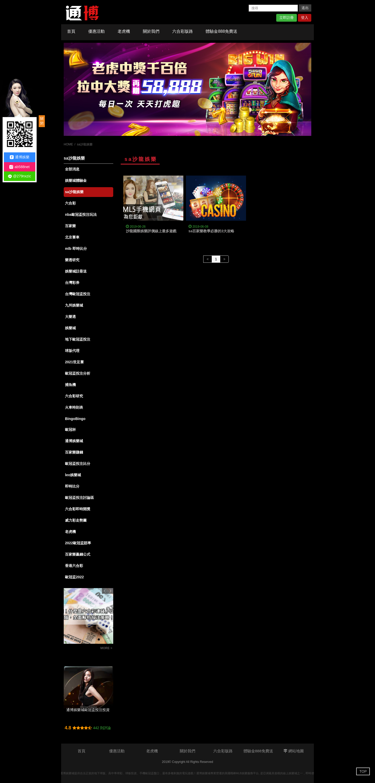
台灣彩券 (72, 283)
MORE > (106, 648)
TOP (363, 771)
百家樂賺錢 (74, 452)
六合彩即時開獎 (77, 509)
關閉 (42, 121)
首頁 (71, 31)
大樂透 (70, 317)
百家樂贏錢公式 (77, 554)
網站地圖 (293, 751)
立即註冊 (286, 17)
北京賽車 (72, 237)
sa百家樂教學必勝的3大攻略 (211, 231)
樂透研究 (72, 260)
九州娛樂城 (74, 305)
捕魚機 (70, 385)
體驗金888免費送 (221, 31)
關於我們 (151, 31)
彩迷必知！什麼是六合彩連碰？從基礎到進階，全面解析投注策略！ (81, 649)
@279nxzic (19, 176)
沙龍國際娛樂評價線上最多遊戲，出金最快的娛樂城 (167, 231)
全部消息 (72, 169)
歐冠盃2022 (74, 577)
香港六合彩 (74, 566)
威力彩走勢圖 (76, 520)
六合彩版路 (182, 31)
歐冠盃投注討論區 (79, 498)
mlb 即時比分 (76, 248)
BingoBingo (75, 419)
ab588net (19, 167)
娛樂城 (70, 328)
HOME (68, 144)
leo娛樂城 (73, 475)
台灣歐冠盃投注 (77, 294)
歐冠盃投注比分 (77, 463)
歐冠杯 (70, 429)
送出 (305, 8)
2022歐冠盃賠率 (78, 543)
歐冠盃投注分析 (77, 373)
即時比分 (72, 486)
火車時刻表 (74, 407)
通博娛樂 (19, 157)
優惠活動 (96, 31)
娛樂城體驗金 (76, 180)
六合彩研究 (74, 396)
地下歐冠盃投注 (77, 339)
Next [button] (110, 591)
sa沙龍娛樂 (74, 192)
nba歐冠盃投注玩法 (81, 214)
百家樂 (70, 226)
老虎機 (124, 31)
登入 (304, 17)
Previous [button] (105, 591)
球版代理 (72, 351)
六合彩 (70, 203)
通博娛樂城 (74, 441)
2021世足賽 (74, 362)
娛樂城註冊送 (76, 271)
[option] (187, 89)
